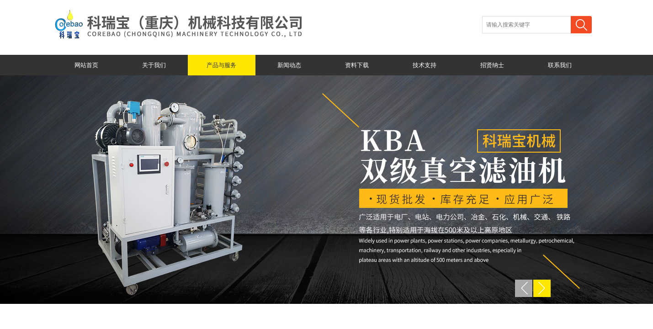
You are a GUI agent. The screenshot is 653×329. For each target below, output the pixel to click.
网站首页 (86, 65)
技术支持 (424, 65)
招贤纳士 (492, 65)
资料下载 (357, 65)
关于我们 (154, 65)
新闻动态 (289, 65)
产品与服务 (221, 65)
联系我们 (560, 65)
